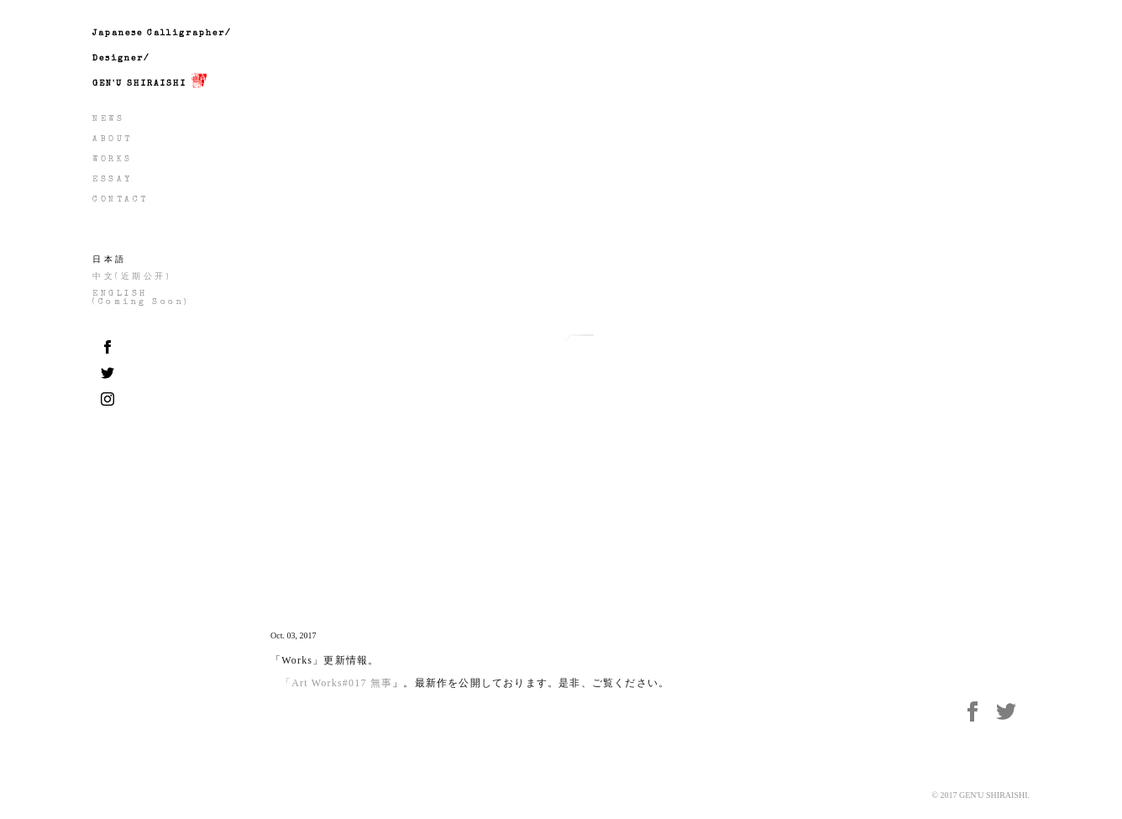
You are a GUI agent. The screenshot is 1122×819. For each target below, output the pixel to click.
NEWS (108, 119)
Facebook (979, 714)
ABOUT (112, 139)
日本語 (109, 260)
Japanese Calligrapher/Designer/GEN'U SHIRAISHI (162, 63)
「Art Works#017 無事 (336, 683)
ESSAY (112, 180)
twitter (1013, 714)
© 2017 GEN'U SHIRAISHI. (980, 795)
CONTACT (120, 200)
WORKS (112, 159)
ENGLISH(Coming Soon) (141, 298)
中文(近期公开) (131, 277)
